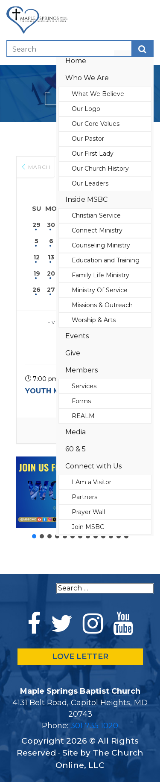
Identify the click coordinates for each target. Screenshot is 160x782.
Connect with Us (93, 466)
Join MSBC (88, 527)
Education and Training (106, 260)
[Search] (60, 48)
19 (36, 273)
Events (77, 336)
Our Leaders (90, 183)
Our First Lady (92, 153)
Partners (84, 497)
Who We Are (87, 78)
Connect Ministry (97, 230)
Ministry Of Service (100, 290)
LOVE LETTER (80, 656)
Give (72, 353)
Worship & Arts (94, 320)
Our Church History (100, 168)
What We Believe (98, 94)
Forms (81, 401)
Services (84, 386)
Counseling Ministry (101, 245)
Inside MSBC (86, 199)
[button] (34, 536)
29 (36, 225)
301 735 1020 (94, 725)
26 (36, 290)
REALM (83, 416)
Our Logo (86, 109)
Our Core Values (95, 124)
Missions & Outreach (102, 305)
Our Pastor (88, 138)
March (35, 167)
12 (36, 257)
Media (75, 432)
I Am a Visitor (91, 482)
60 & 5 (75, 449)
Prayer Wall (88, 512)
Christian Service (96, 215)
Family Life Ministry (100, 275)
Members (81, 370)
